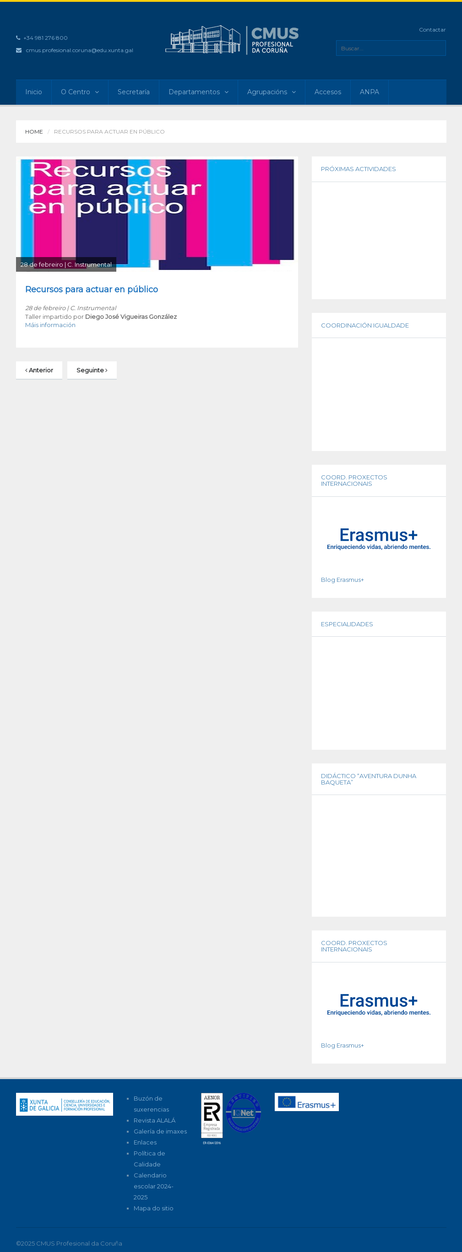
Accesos (328, 92)
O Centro (80, 92)
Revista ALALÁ (154, 1120)
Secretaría (134, 92)
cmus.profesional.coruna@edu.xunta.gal (79, 50)
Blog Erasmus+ (342, 579)
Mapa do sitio (154, 1208)
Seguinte (92, 370)
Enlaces (145, 1142)
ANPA (369, 92)
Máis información (50, 324)
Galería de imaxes (160, 1131)
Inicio (33, 92)
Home (34, 131)
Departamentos (198, 92)
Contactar (432, 29)
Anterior (39, 370)
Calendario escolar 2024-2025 (154, 1186)
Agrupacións (271, 92)
